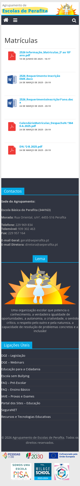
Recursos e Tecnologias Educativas (26, 417)
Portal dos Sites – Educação (20, 403)
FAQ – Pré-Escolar (13, 383)
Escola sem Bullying (15, 376)
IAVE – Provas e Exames (17, 396)
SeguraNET (9, 410)
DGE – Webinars (12, 362)
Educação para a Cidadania (20, 369)
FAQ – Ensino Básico (15, 389)
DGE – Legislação (13, 356)
